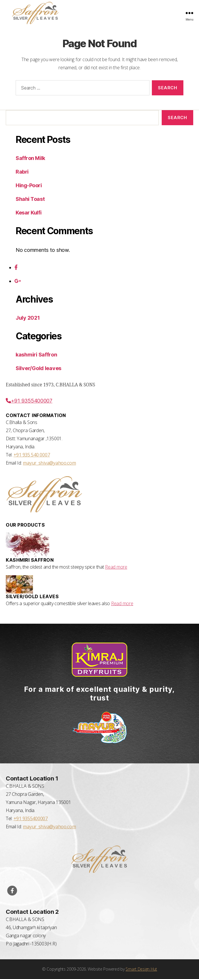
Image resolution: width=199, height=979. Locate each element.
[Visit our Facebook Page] (12, 891)
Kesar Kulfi (28, 213)
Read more (116, 567)
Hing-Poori (29, 185)
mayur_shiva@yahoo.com (49, 463)
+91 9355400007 (29, 401)
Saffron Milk (30, 158)
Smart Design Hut (141, 969)
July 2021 (28, 318)
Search (177, 117)
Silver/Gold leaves (38, 368)
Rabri (22, 172)
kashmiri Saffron (36, 355)
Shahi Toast (30, 199)
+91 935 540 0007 (32, 455)
